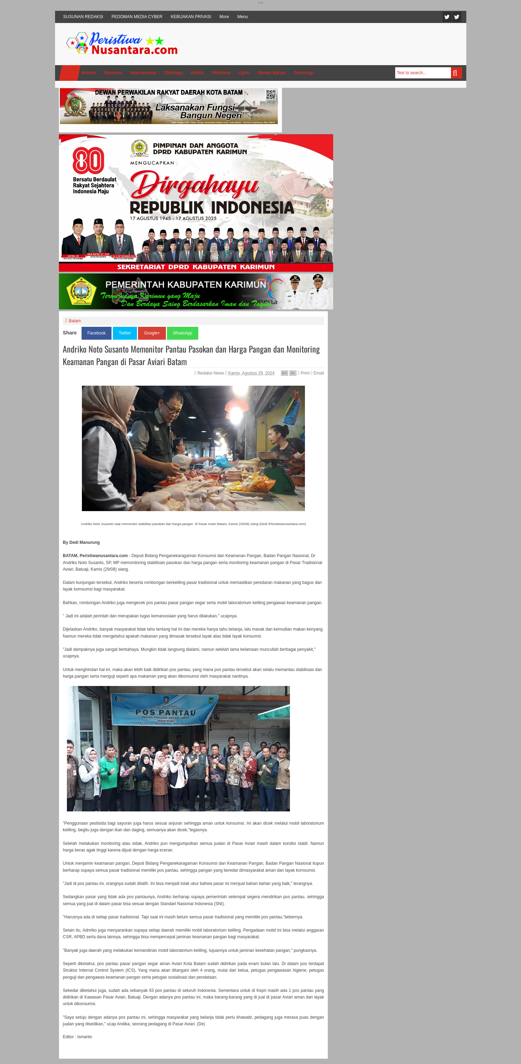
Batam (75, 320)
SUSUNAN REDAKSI (83, 16)
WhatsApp (182, 333)
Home (69, 73)
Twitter (447, 17)
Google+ (152, 333)
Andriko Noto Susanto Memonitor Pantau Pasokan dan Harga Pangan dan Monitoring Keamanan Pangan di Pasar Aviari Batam (191, 355)
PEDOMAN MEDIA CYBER (137, 16)
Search (456, 72)
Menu (242, 16)
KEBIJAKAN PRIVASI (191, 16)
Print (303, 373)
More (224, 16)
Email (317, 373)
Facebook (456, 17)
